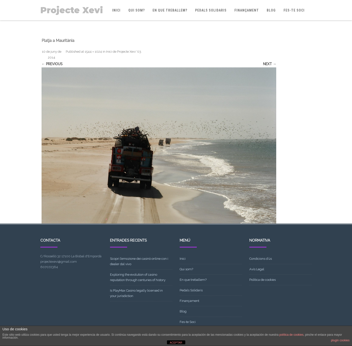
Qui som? (136, 10)
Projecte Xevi (71, 10)
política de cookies (291, 334)
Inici (116, 10)
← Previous (52, 64)
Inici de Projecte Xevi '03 (123, 51)
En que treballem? (170, 10)
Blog (271, 10)
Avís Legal (256, 269)
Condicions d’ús (260, 258)
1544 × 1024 (93, 51)
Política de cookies (262, 280)
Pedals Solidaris (211, 10)
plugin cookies (340, 340)
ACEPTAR (176, 342)
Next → (269, 64)
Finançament (246, 10)
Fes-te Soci (294, 10)
